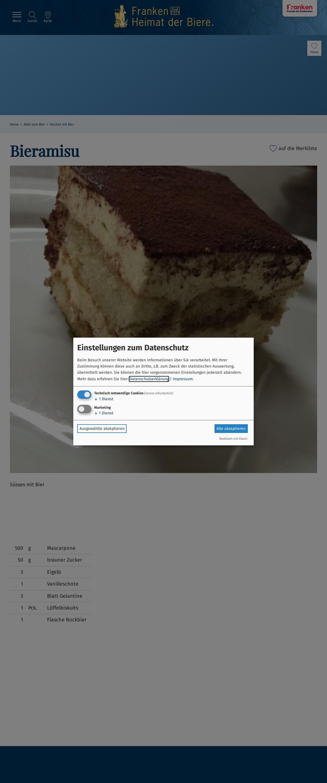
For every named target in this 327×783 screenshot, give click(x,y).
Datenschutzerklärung (149, 379)
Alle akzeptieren (231, 428)
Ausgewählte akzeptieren (102, 428)
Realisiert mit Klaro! (233, 439)
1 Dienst (103, 399)
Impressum (183, 379)
